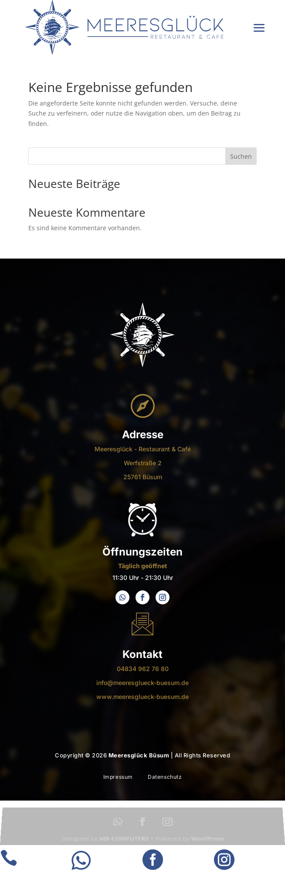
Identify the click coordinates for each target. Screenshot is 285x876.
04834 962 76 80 (143, 668)
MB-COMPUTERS (124, 840)
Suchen (241, 156)
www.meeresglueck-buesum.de (142, 696)
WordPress (207, 840)
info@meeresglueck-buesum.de (142, 682)
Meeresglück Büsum (139, 755)
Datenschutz (165, 777)
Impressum (118, 777)
